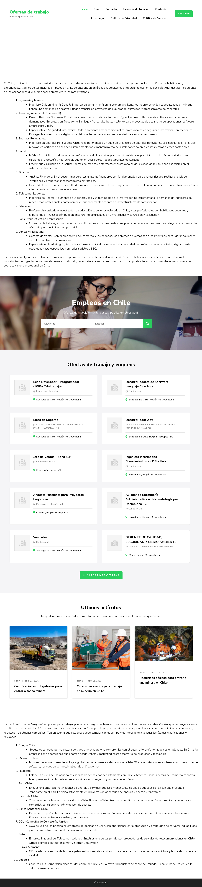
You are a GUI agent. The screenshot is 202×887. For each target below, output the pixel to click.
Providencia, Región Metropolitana (147, 474)
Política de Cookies (154, 18)
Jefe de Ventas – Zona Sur (52, 457)
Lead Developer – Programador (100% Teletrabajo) (56, 384)
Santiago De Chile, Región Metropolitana (151, 399)
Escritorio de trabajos (136, 9)
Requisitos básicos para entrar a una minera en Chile (162, 680)
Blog (97, 9)
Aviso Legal (97, 18)
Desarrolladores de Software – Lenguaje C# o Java (148, 384)
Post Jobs (184, 13)
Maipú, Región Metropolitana (145, 555)
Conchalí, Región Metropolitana (53, 512)
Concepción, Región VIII (48, 470)
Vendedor (40, 537)
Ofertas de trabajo (29, 12)
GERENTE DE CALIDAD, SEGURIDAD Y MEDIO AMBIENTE (150, 539)
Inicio (85, 9)
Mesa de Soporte (45, 420)
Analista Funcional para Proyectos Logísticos (58, 497)
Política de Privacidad (124, 18)
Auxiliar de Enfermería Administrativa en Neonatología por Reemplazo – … (151, 499)
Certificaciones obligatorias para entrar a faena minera (38, 688)
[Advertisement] (101, 51)
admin (17, 680)
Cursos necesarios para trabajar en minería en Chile (100, 688)
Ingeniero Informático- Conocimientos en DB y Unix (145, 459)
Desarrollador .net (139, 420)
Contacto (111, 9)
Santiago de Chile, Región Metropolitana (58, 399)
